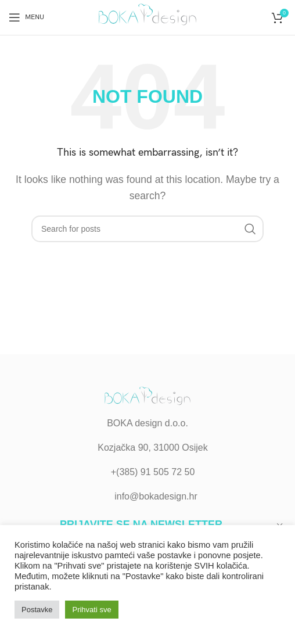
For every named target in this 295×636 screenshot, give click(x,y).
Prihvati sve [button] (91, 609)
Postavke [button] (36, 609)
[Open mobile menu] (26, 17)
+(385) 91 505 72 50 (153, 472)
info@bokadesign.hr (155, 496)
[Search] (147, 228)
